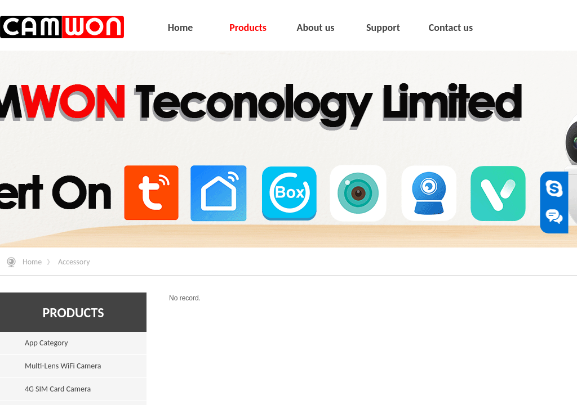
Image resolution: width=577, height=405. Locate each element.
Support (383, 27)
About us (315, 27)
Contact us (451, 27)
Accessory (74, 262)
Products (248, 27)
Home (32, 262)
